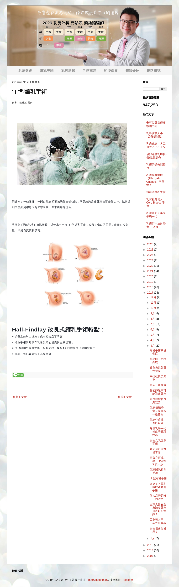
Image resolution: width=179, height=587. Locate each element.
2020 (150, 276)
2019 (150, 281)
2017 (150, 292)
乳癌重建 (89, 70)
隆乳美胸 (47, 70)
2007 (150, 555)
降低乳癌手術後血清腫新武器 (158, 431)
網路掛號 (154, 70)
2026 (150, 244)
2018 (150, 287)
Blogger (128, 579)
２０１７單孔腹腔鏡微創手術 (158, 487)
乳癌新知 (68, 70)
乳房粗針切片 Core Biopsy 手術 (155, 202)
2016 (150, 545)
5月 (152, 334)
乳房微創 (25, 70)
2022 (150, 265)
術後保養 (111, 70)
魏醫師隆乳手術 (156, 192)
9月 (152, 313)
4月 (152, 340)
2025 (150, 249)
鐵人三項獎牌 (158, 384)
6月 (152, 329)
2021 (150, 271)
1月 (152, 538)
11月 (153, 302)
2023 (150, 260)
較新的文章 (20, 397)
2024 (150, 254)
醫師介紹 (132, 70)
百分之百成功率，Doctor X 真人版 (158, 461)
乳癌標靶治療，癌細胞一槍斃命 (158, 411)
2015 (150, 550)
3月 (152, 345)
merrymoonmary (98, 579)
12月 (153, 297)
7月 (152, 324)
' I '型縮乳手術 (158, 478)
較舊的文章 (125, 397)
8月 (152, 318)
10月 (153, 308)
